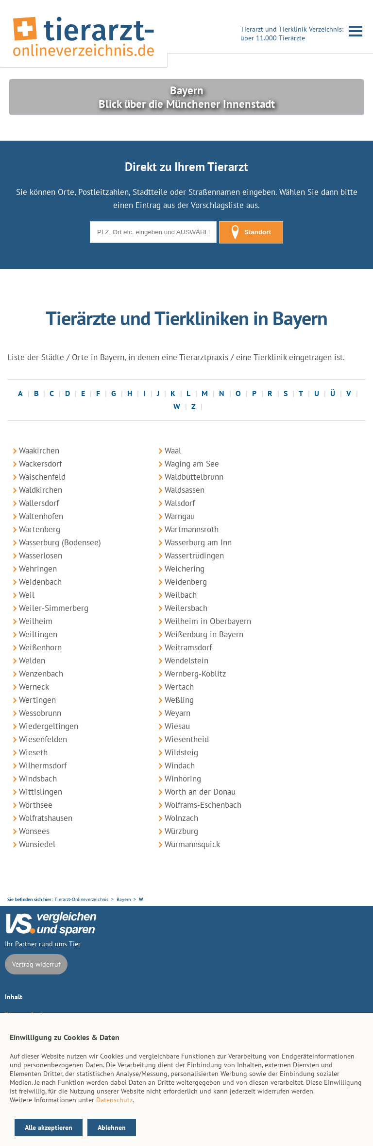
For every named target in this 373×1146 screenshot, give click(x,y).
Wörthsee (35, 804)
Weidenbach (40, 581)
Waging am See (192, 463)
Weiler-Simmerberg (53, 608)
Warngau (180, 516)
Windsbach (38, 778)
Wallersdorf (39, 503)
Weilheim (35, 621)
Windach (180, 765)
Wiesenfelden (43, 739)
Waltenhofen (41, 516)
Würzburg (181, 831)
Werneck (34, 686)
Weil (26, 595)
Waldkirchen (40, 490)
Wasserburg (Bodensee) (60, 542)
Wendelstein (186, 660)
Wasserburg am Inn (198, 542)
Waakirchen (39, 450)
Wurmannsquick (192, 844)
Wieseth (33, 752)
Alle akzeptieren (48, 1127)
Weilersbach (186, 608)
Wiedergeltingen (48, 726)
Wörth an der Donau (200, 791)
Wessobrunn (40, 713)
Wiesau (177, 726)
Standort (251, 232)
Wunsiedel (37, 844)
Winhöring (183, 778)
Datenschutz (114, 1099)
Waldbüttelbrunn (194, 476)
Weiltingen (38, 634)
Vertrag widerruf (36, 964)
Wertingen (37, 700)
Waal (173, 450)
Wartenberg (39, 529)
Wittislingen (40, 791)
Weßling (179, 700)
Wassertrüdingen (194, 555)
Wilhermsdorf (43, 765)
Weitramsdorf (188, 647)
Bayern (124, 899)
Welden (32, 660)
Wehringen (38, 568)
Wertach (179, 686)
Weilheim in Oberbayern (208, 621)
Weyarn (177, 713)
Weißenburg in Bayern (204, 634)
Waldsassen (184, 490)
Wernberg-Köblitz (195, 673)
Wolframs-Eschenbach (203, 804)
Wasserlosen (40, 555)
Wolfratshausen (45, 818)
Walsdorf (180, 503)
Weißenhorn (40, 647)
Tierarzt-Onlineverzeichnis (81, 899)
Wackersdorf (40, 463)
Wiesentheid (187, 739)
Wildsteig (181, 752)
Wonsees (34, 831)
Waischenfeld (42, 476)
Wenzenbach (41, 673)
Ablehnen (112, 1127)
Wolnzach (181, 818)
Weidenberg (186, 581)
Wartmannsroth (192, 529)
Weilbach (181, 595)
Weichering (184, 568)
